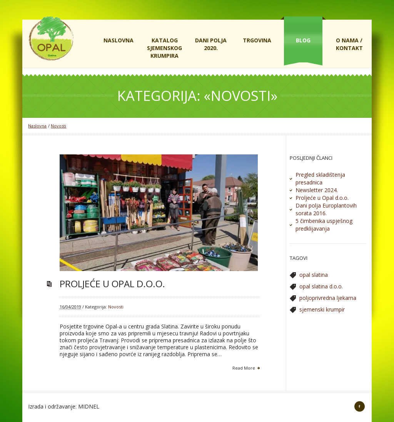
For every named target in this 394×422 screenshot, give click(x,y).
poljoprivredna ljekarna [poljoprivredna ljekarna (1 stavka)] (327, 297)
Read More (243, 368)
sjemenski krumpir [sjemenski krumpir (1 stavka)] (322, 309)
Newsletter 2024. (317, 190)
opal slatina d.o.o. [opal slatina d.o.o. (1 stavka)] (321, 286)
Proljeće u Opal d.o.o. (112, 283)
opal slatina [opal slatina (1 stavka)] (313, 274)
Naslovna (37, 126)
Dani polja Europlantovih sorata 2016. (326, 209)
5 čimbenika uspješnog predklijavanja (324, 224)
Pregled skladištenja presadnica (320, 178)
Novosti (58, 126)
